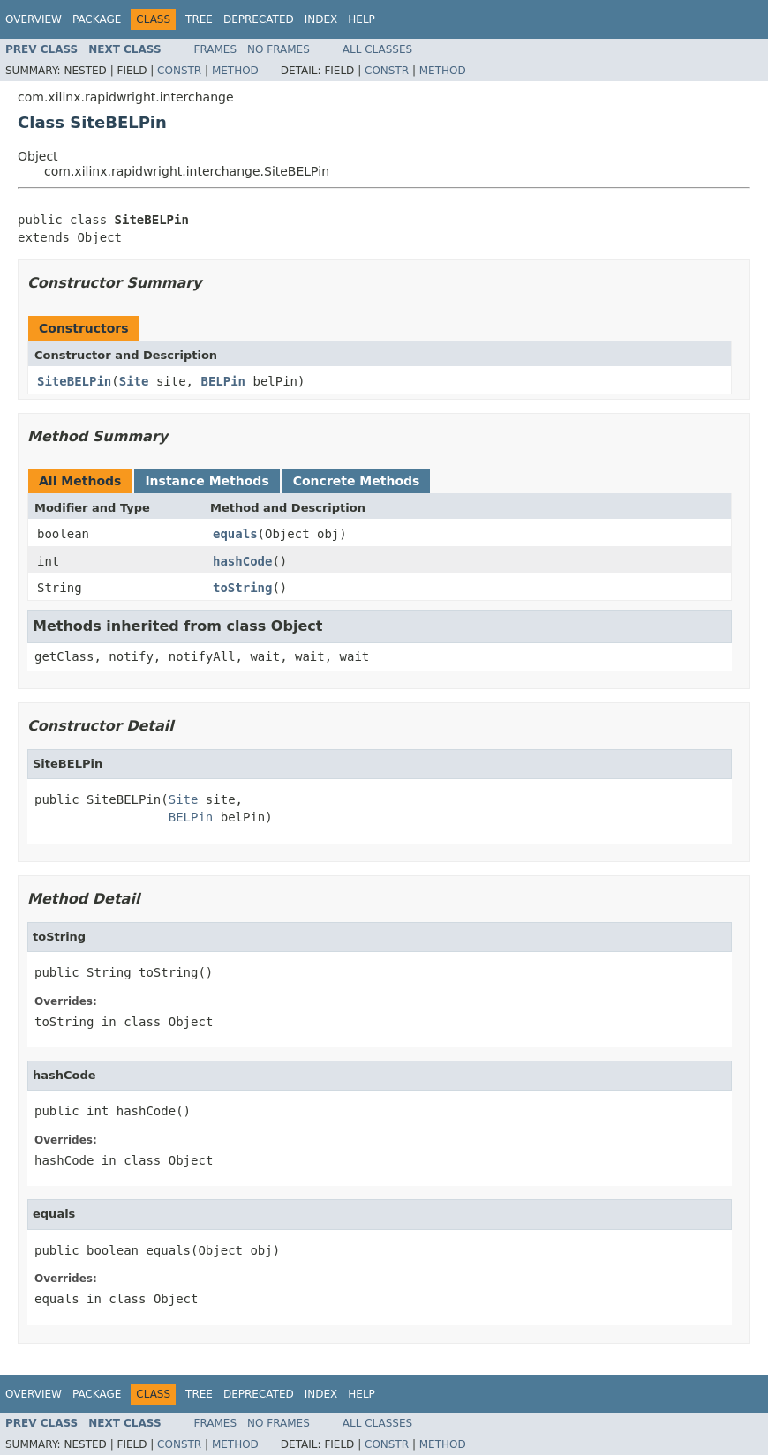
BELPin (222, 381)
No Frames (278, 49)
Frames (215, 49)
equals (235, 534)
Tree (199, 19)
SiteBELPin (74, 381)
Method (235, 70)
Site (134, 381)
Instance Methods (206, 481)
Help (361, 19)
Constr (179, 70)
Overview (33, 19)
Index (321, 19)
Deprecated (258, 19)
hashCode (242, 561)
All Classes (377, 49)
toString (242, 588)
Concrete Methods (356, 481)
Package (96, 19)
